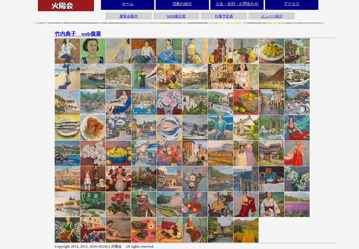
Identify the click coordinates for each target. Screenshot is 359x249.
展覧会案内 (128, 16)
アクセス (292, 4)
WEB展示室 (176, 16)
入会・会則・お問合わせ (237, 4)
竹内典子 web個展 (78, 34)
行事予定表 (224, 16)
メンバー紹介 (272, 16)
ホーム (128, 4)
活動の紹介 (182, 4)
